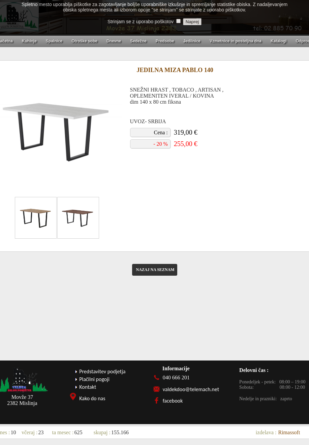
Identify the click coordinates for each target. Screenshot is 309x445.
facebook (173, 401)
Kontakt (87, 387)
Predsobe (165, 41)
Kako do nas (92, 398)
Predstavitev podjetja (102, 371)
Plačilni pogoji (94, 379)
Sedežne (138, 41)
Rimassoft (289, 432)
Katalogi (278, 41)
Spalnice (54, 41)
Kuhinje (29, 41)
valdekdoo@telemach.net (191, 389)
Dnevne (113, 41)
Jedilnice (191, 41)
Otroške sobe (84, 41)
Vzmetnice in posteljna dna (235, 41)
